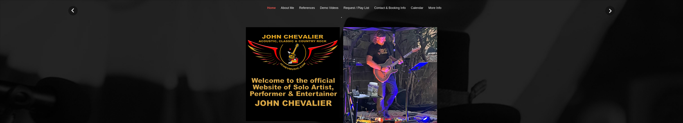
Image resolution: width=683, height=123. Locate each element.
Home (271, 8)
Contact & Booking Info (390, 8)
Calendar (417, 8)
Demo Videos (329, 8)
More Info (434, 8)
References (307, 8)
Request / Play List (356, 8)
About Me (287, 8)
